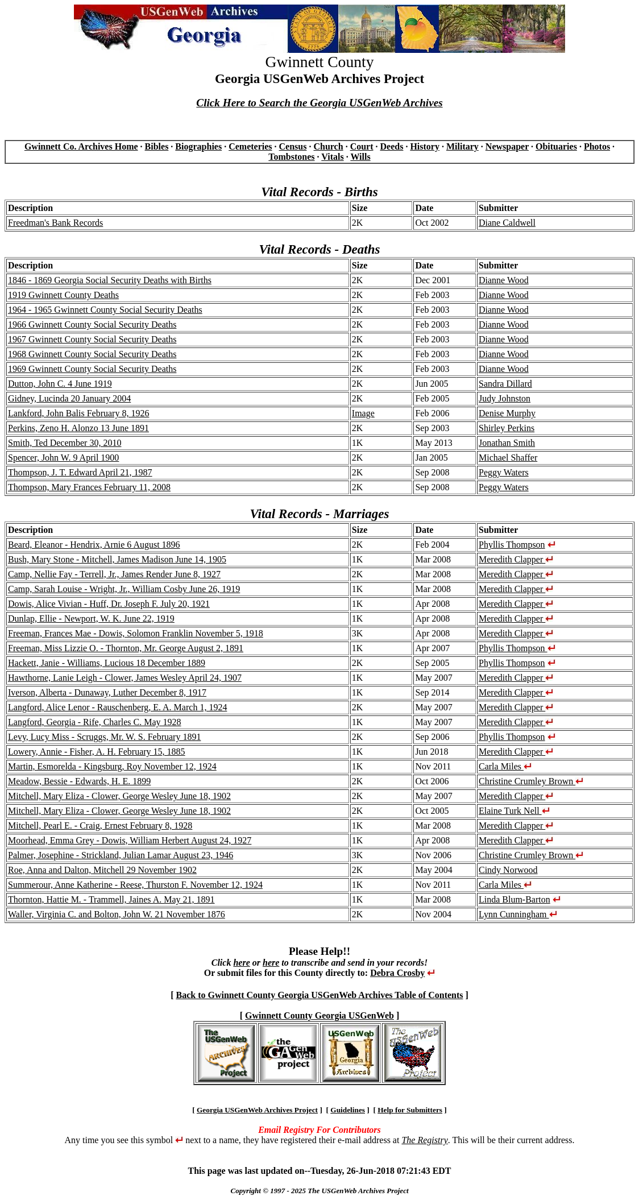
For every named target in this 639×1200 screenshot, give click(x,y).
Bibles (157, 146)
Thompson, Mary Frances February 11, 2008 (89, 487)
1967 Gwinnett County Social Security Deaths (92, 339)
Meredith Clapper (516, 559)
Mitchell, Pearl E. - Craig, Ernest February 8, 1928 (100, 825)
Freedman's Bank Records (55, 222)
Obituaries (556, 146)
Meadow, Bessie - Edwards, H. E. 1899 (79, 781)
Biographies (198, 146)
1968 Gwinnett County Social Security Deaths (92, 354)
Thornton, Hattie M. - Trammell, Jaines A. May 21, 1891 (111, 899)
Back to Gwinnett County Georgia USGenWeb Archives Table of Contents (319, 995)
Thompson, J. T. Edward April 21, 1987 (80, 472)
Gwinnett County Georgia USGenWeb (319, 1015)
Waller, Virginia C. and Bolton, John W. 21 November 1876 (116, 914)
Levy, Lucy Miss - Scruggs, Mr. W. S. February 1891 (104, 737)
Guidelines (347, 1110)
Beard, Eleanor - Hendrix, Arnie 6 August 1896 (94, 544)
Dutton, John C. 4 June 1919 (60, 383)
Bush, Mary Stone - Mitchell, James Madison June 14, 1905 (117, 559)
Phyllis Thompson (512, 544)
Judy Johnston (504, 398)
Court (362, 146)
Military (462, 146)
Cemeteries (250, 146)
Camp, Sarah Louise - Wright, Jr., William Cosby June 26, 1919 (124, 589)
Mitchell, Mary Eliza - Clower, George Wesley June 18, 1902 (119, 796)
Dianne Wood (504, 280)
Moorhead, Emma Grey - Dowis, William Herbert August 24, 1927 (129, 840)
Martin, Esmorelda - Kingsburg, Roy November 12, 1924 (112, 766)
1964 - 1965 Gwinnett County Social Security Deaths (105, 310)
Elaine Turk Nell (514, 811)
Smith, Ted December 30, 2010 (64, 443)
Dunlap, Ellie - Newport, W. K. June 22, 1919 (91, 618)
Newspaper (507, 146)
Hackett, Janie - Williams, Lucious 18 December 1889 (106, 663)
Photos (597, 146)
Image (363, 413)
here (241, 962)
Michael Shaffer (508, 457)
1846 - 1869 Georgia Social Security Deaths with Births (109, 280)
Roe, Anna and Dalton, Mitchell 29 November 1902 (102, 870)
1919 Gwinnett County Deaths (63, 295)
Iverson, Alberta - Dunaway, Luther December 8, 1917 (107, 692)
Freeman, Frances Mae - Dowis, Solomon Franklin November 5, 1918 (135, 633)
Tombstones (291, 157)
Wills (360, 157)
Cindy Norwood (508, 870)
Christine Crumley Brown (531, 781)
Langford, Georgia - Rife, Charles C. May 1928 (94, 722)
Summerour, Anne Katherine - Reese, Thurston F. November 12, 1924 (135, 884)
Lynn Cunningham (518, 914)
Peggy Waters (504, 472)
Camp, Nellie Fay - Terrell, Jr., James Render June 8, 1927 (114, 574)
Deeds (392, 146)
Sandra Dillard (505, 383)
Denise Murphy (507, 413)
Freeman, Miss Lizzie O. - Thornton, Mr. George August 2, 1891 (125, 648)
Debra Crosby (397, 973)
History (424, 146)
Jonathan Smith (507, 443)
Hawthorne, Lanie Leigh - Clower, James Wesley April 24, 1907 (125, 677)
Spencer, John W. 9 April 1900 (63, 457)
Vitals (332, 157)
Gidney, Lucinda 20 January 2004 (69, 398)
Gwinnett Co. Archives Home (81, 146)
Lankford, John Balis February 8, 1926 (78, 413)
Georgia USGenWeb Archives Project (257, 1110)
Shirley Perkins (506, 428)
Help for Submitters (409, 1110)
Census (293, 146)
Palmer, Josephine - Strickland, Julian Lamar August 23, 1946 (120, 855)
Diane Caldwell (507, 222)
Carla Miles (505, 766)
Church (328, 146)
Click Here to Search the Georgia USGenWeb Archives (319, 103)
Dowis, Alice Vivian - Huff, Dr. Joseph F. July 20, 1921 (109, 604)
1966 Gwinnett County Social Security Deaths (92, 324)
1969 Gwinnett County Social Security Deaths (92, 369)
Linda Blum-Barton (514, 899)
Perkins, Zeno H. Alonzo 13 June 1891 (78, 428)
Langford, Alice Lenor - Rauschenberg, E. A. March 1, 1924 (117, 707)
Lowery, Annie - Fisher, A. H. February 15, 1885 (96, 751)
